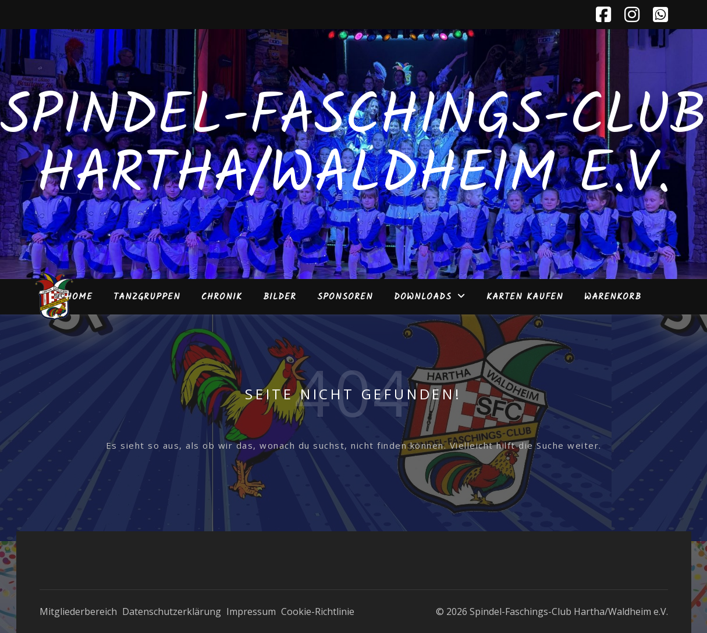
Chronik (221, 297)
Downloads (423, 297)
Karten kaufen (524, 297)
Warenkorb (612, 297)
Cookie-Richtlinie (317, 611)
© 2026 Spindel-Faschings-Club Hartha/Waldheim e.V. (552, 611)
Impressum (251, 611)
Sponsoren (345, 297)
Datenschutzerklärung (171, 611)
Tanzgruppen (146, 297)
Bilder (279, 297)
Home (79, 297)
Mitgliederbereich (78, 611)
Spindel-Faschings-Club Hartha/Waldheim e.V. (353, 147)
